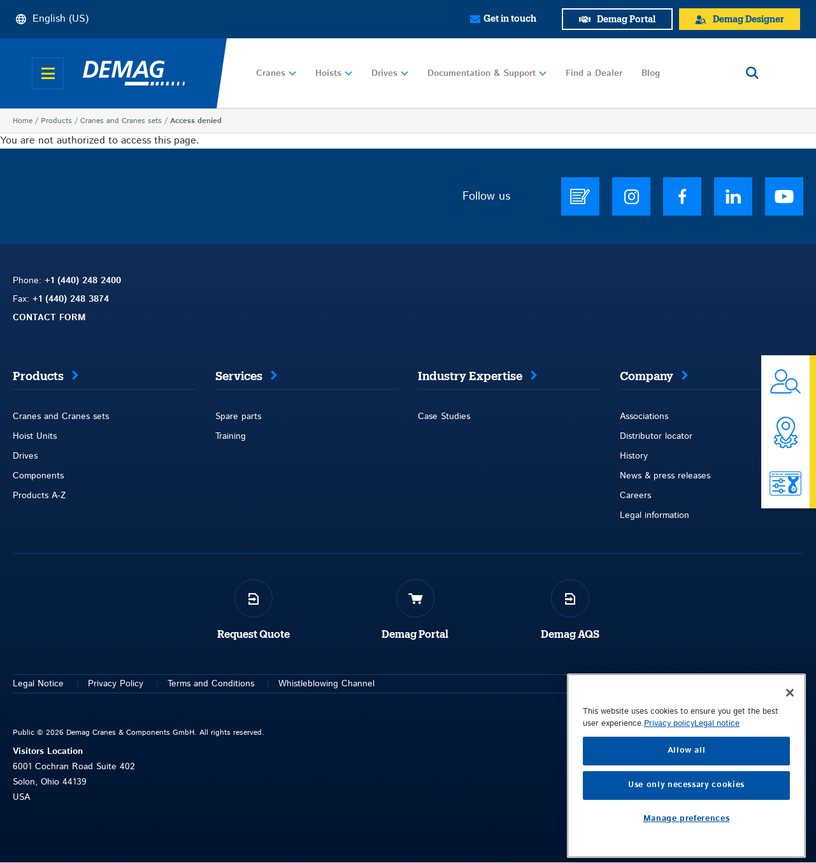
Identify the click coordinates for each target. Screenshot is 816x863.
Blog (650, 73)
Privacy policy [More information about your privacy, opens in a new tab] (669, 807)
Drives (389, 73)
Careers (635, 495)
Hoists (333, 73)
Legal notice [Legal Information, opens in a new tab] (717, 807)
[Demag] (134, 73)
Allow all (687, 834)
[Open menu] (47, 73)
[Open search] (752, 73)
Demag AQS (570, 635)
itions (243, 683)
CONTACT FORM (49, 317)
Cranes (276, 73)
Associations (644, 416)
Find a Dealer (594, 73)
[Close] (790, 776)
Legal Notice (38, 683)
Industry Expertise (470, 376)
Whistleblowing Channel (326, 683)
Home (22, 120)
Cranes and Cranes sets (121, 120)
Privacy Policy (115, 683)
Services (238, 376)
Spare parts (238, 416)
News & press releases (665, 475)
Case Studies (444, 416)
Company (646, 376)
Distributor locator (656, 436)
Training (230, 436)
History (634, 456)
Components (38, 475)
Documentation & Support (487, 73)
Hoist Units (35, 436)
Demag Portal (415, 635)
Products (56, 120)
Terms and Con (198, 683)
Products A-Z (39, 495)
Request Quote (253, 635)
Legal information (654, 515)
